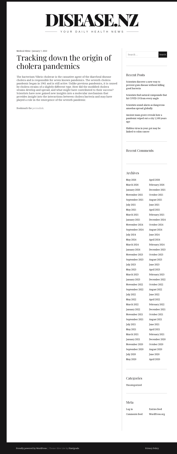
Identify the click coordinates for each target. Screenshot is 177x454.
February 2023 (156, 274)
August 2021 (155, 319)
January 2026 (133, 189)
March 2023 (132, 274)
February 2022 (156, 304)
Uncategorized (134, 385)
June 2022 (154, 294)
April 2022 (154, 299)
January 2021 (133, 339)
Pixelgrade (74, 448)
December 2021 (157, 309)
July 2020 (131, 354)
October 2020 (156, 344)
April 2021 (154, 329)
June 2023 (154, 264)
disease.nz (91, 19)
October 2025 (156, 194)
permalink (38, 108)
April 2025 (154, 209)
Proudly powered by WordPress (31, 448)
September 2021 (134, 319)
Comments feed (134, 414)
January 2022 (133, 309)
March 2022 (132, 304)
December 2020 (157, 339)
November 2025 (134, 194)
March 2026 (132, 184)
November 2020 (134, 344)
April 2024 (154, 239)
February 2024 (156, 244)
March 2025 (132, 214)
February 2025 (156, 214)
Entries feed (155, 409)
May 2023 (131, 269)
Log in (129, 409)
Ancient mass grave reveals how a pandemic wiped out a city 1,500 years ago (146, 118)
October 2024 (156, 224)
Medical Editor (24, 51)
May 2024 (131, 239)
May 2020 (131, 359)
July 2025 (131, 204)
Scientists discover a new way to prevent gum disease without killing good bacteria (145, 85)
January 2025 (133, 219)
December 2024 (157, 219)
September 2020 (134, 349)
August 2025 (155, 199)
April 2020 (154, 359)
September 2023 (134, 259)
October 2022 (156, 284)
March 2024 (132, 244)
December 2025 (157, 189)
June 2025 (154, 204)
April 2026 (154, 179)
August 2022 (155, 289)
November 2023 (134, 254)
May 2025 (131, 209)
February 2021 (156, 334)
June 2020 (154, 354)
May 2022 (131, 299)
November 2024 (134, 224)
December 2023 (157, 249)
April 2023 (154, 269)
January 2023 (133, 279)
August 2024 (155, 229)
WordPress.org (157, 414)
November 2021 (134, 314)
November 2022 (134, 284)
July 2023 (131, 264)
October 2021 (156, 314)
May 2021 (131, 329)
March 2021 (132, 334)
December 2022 (157, 279)
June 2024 (154, 234)
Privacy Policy (152, 448)
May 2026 (131, 179)
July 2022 (131, 294)
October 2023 (156, 254)
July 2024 (131, 234)
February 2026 (156, 184)
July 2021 (131, 324)
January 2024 (133, 249)
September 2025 (134, 199)
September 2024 (134, 229)
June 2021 (154, 324)
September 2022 (134, 289)
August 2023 (155, 259)
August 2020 (155, 349)
